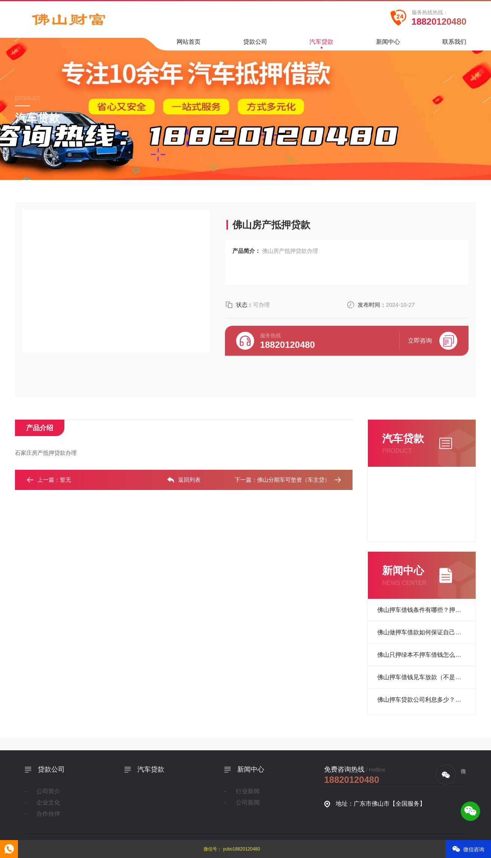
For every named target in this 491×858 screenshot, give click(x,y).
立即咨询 (432, 341)
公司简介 (48, 791)
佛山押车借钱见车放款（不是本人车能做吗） (426, 677)
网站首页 (189, 44)
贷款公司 (255, 44)
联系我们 (454, 44)
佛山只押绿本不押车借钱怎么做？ (422, 655)
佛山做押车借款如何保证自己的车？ (425, 632)
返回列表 (184, 480)
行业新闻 (248, 791)
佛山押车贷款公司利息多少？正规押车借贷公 (426, 699)
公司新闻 (248, 802)
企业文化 (48, 802)
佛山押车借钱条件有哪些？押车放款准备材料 (426, 610)
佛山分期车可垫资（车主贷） (293, 480)
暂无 (65, 480)
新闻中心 (388, 44)
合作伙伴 (48, 813)
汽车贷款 (321, 44)
